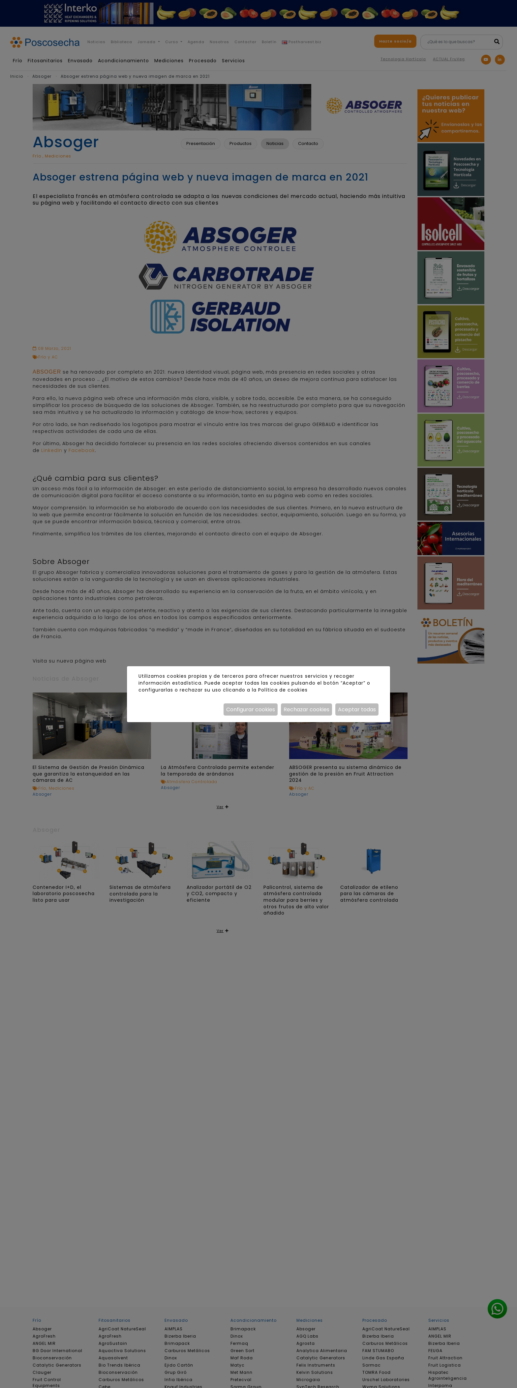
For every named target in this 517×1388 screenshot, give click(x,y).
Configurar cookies (250, 709)
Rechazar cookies (306, 709)
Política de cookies (282, 690)
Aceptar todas (357, 709)
